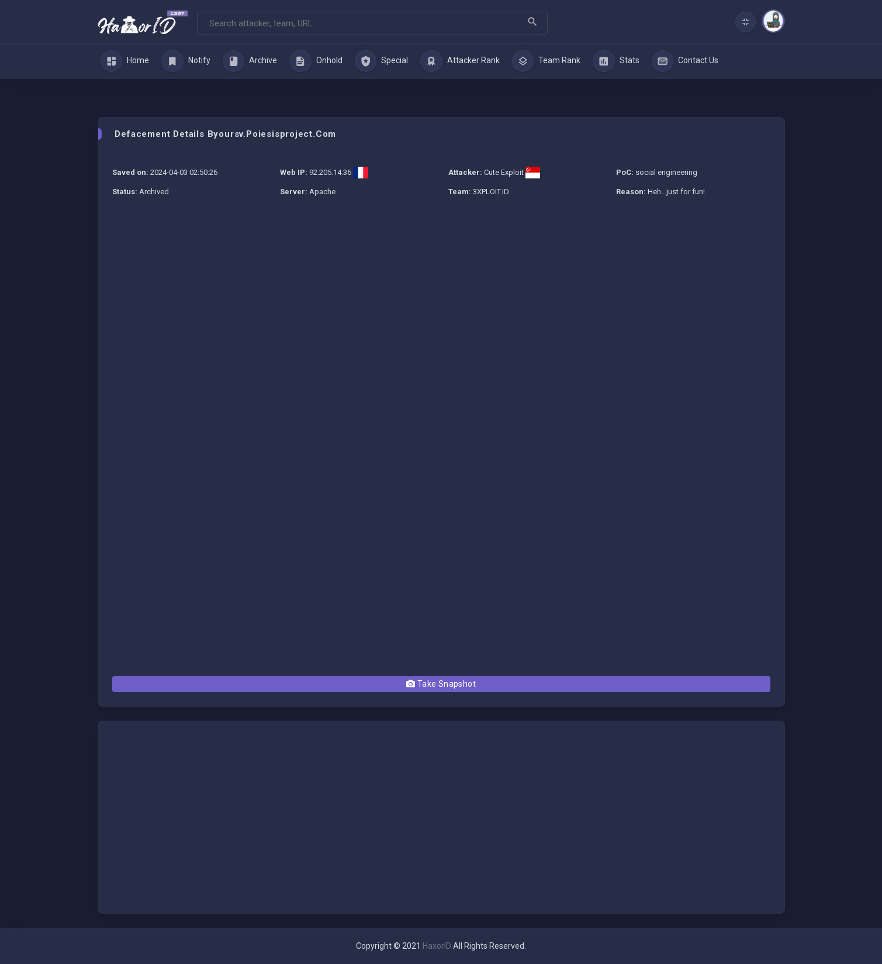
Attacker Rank (460, 61)
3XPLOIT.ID (491, 191)
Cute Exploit (504, 172)
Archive (250, 61)
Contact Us (685, 61)
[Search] (372, 23)
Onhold (316, 61)
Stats (616, 61)
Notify (185, 61)
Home (125, 61)
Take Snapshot (441, 683)
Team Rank (546, 61)
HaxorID (437, 946)
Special (382, 61)
